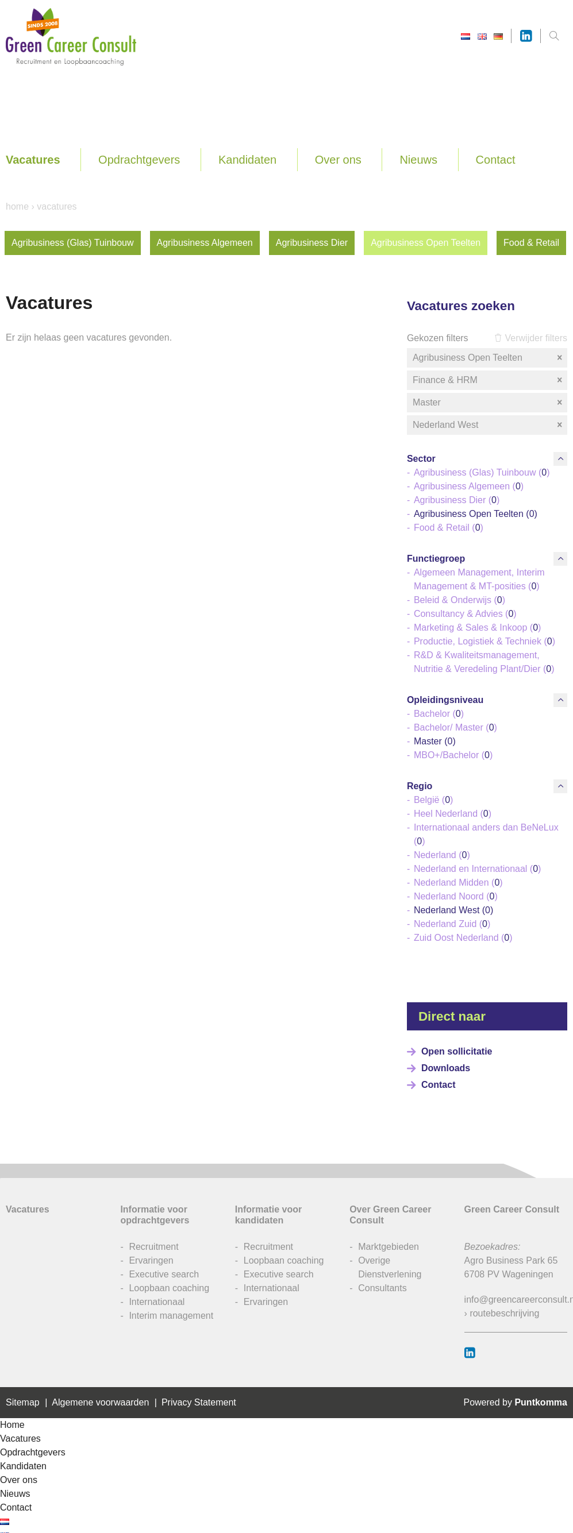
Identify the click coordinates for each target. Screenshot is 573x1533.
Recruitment (153, 1247)
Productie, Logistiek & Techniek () (484, 641)
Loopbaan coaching (169, 1288)
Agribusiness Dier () (456, 500)
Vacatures (33, 159)
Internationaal (156, 1302)
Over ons (338, 159)
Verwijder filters (530, 338)
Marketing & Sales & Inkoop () (477, 627)
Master (488, 403)
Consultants (382, 1288)
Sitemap (23, 1402)
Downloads (445, 1068)
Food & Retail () (448, 527)
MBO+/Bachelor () (453, 755)
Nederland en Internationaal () (477, 869)
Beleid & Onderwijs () (459, 600)
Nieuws (418, 159)
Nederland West (488, 425)
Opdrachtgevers (139, 159)
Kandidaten (247, 159)
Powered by (515, 1402)
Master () (435, 741)
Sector (421, 459)
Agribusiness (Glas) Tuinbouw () (482, 472)
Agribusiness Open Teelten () (475, 514)
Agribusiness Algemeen (205, 243)
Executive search (164, 1274)
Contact (496, 159)
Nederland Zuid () (452, 924)
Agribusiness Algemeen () (469, 486)
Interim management (171, 1315)
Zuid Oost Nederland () (463, 938)
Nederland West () (453, 910)
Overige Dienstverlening (389, 1267)
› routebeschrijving (502, 1313)
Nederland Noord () (456, 896)
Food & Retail (531, 243)
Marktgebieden (388, 1247)
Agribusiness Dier (312, 243)
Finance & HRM (488, 380)
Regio (419, 786)
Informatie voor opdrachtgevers (154, 1214)
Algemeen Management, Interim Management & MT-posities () (479, 579)
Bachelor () (439, 714)
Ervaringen (151, 1260)
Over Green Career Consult (390, 1214)
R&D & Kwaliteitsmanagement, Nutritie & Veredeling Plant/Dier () (484, 662)
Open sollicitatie (457, 1051)
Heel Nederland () (452, 813)
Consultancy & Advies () (465, 614)
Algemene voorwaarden (100, 1402)
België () (433, 800)
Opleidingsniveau (445, 700)
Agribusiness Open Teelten (425, 243)
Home (17, 206)
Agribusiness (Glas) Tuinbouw (72, 243)
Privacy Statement (198, 1402)
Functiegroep (436, 558)
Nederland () (442, 855)
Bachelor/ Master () (455, 727)
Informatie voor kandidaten (268, 1214)
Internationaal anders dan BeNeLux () (486, 834)
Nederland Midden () (458, 882)
